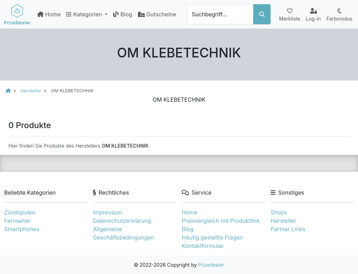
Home (49, 14)
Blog (122, 14)
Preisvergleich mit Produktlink (221, 220)
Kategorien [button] (84, 14)
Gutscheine (157, 14)
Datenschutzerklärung (122, 220)
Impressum (107, 212)
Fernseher (17, 220)
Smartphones (21, 229)
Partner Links (288, 229)
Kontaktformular (203, 245)
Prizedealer (211, 265)
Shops (279, 212)
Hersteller (283, 220)
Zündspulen (19, 212)
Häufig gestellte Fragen (212, 237)
